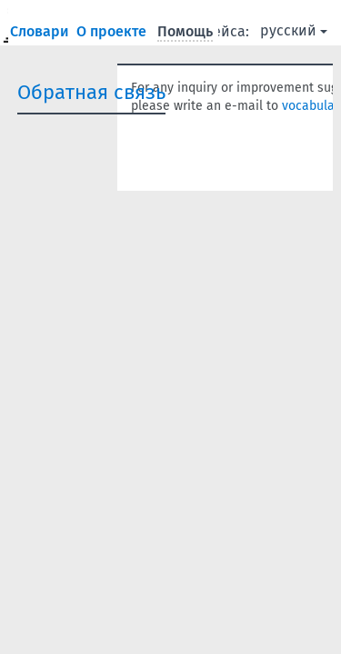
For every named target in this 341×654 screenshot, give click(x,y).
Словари (41, 31)
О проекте (113, 31)
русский (293, 30)
